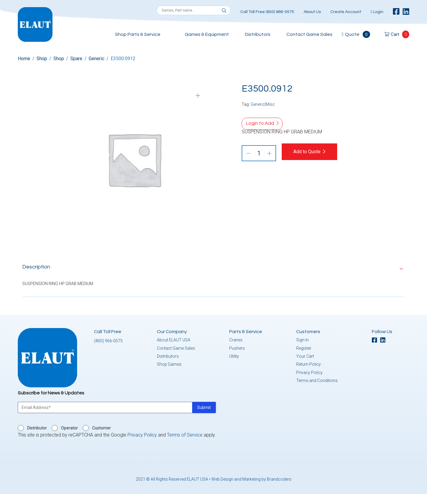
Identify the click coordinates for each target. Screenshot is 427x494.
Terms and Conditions (317, 379)
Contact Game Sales (309, 34)
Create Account (345, 12)
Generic (96, 58)
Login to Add (260, 123)
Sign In (302, 338)
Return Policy (308, 363)
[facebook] (396, 12)
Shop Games (169, 363)
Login (377, 12)
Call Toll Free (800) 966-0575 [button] (267, 12)
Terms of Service (185, 434)
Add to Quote (312, 151)
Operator (69, 426)
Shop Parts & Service (137, 34)
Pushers (237, 347)
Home (24, 58)
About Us (312, 12)
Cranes (236, 338)
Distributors (257, 34)
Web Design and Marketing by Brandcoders (251, 478)
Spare (76, 58)
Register (303, 347)
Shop (41, 58)
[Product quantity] (259, 153)
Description (36, 265)
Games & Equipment (207, 34)
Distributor (37, 426)
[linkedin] (406, 12)
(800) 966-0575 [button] (108, 339)
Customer (101, 426)
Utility (234, 355)
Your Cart (305, 355)
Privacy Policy (309, 371)
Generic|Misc (263, 104)
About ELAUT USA (173, 338)
